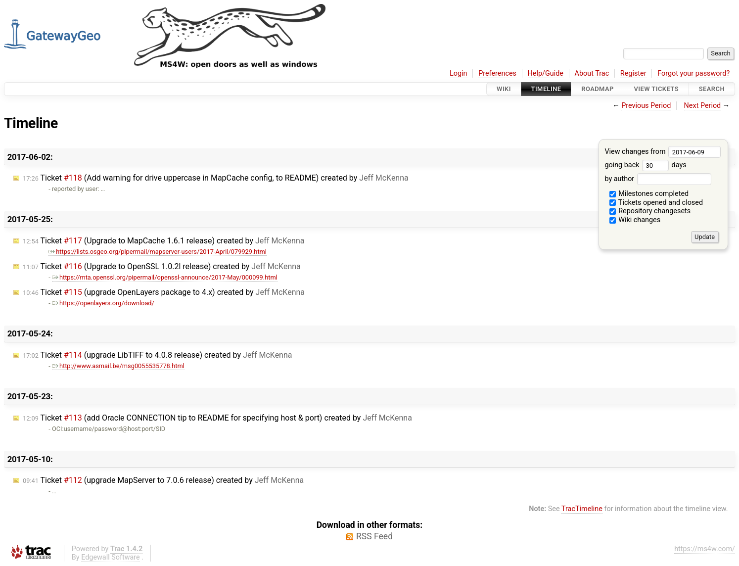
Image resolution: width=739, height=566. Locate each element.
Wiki (504, 89)
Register (633, 73)
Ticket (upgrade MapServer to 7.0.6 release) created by (163, 480)
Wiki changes (635, 220)
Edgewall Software (110, 557)
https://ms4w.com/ (704, 549)
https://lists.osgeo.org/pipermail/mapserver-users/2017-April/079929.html (157, 251)
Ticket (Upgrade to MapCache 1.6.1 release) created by (163, 240)
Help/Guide (545, 73)
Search (712, 89)
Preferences (497, 73)
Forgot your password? (693, 73)
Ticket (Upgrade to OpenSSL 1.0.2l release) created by (162, 266)
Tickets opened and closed (656, 202)
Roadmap (597, 89)
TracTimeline (581, 509)
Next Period (702, 105)
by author (657, 179)
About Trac (592, 73)
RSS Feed (374, 536)
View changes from (662, 151)
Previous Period (646, 105)
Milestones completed (649, 193)
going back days (645, 165)
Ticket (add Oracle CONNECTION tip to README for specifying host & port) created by (217, 418)
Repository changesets (650, 211)
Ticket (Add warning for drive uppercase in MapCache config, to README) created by (216, 178)
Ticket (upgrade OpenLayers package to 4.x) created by (164, 292)
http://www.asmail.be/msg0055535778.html (118, 366)
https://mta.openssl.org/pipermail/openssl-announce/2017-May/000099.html (164, 277)
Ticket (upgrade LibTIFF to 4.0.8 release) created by (157, 355)
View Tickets (656, 89)
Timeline (546, 89)
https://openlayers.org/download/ (103, 303)
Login (458, 73)
